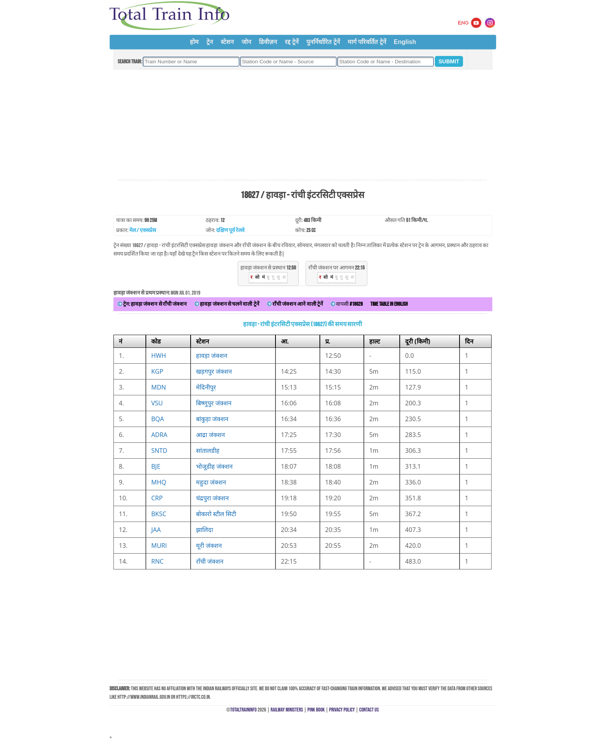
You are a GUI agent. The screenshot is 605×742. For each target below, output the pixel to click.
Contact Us (369, 709)
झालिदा (204, 529)
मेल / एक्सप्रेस (142, 230)
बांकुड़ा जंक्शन (212, 419)
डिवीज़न (268, 42)
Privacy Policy (342, 709)
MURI (159, 545)
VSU (157, 403)
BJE (156, 466)
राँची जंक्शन (209, 561)
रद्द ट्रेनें (292, 42)
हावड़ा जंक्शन (211, 355)
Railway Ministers (286, 709)
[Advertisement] (302, 125)
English (405, 42)
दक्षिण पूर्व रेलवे (230, 230)
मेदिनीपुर (206, 387)
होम (194, 42)
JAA (156, 529)
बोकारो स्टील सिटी (216, 514)
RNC (157, 561)
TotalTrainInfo (243, 709)
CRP (157, 498)
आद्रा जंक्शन (210, 434)
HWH (158, 355)
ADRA (159, 434)
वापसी (347, 304)
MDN (158, 387)
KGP (157, 371)
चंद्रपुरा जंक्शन (212, 498)
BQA (157, 419)
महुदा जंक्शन (211, 482)
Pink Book (316, 709)
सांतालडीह (208, 450)
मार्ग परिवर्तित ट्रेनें (367, 42)
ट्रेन (209, 42)
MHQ (158, 482)
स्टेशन (227, 42)
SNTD (159, 450)
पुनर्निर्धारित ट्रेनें (323, 42)
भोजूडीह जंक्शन (214, 466)
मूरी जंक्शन (209, 545)
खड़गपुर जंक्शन (214, 371)
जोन (246, 42)
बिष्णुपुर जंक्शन (214, 403)
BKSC (158, 514)
